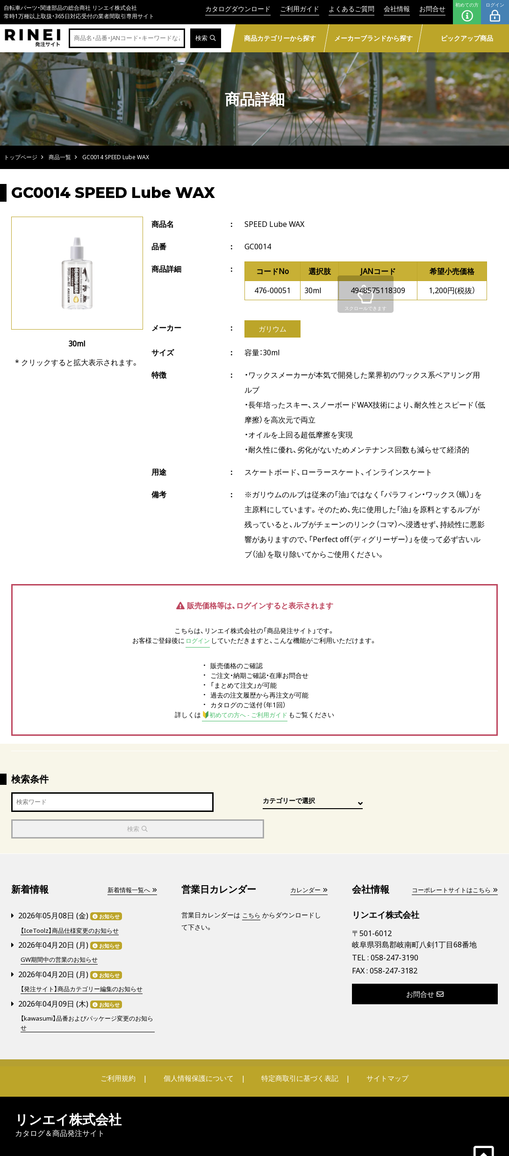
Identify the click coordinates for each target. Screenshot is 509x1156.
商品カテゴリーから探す (280, 38)
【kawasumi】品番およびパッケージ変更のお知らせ (85, 996)
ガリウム (272, 329)
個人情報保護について (199, 1051)
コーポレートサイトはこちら (451, 864)
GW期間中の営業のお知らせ (62, 933)
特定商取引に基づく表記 (299, 1051)
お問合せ (432, 8)
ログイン (495, 12)
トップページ (20, 157)
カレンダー (307, 864)
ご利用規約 (122, 1051)
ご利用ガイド (299, 8)
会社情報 (397, 8)
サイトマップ (383, 1051)
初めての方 (467, 12)
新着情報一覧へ (130, 864)
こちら (252, 889)
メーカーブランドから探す (373, 38)
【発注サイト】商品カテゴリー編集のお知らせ (86, 962)
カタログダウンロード (238, 8)
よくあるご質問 (351, 8)
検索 (205, 38)
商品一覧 (60, 157)
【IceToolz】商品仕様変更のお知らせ (73, 904)
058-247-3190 (394, 931)
